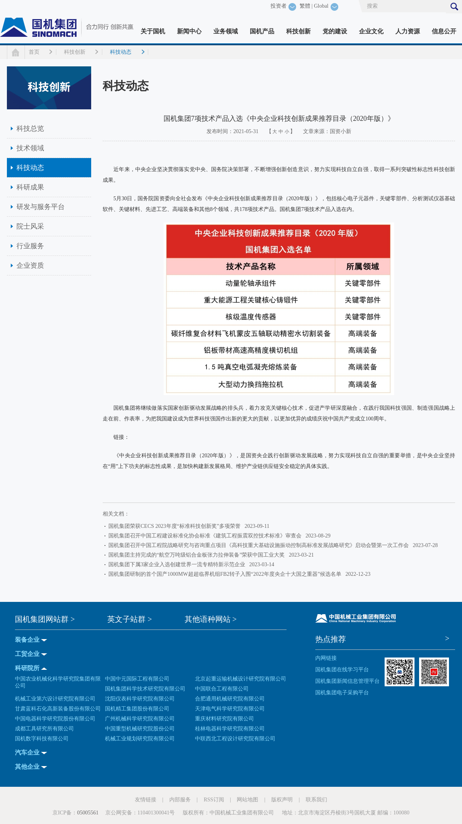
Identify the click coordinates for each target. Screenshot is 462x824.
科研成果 (30, 187)
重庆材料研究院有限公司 (224, 719)
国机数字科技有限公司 (42, 739)
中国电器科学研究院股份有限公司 (55, 719)
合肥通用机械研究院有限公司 (230, 699)
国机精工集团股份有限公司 (137, 709)
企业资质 (30, 265)
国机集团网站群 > (45, 619)
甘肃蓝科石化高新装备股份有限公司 (58, 709)
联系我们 (316, 800)
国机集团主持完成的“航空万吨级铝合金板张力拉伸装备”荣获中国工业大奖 (197, 555)
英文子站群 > (129, 619)
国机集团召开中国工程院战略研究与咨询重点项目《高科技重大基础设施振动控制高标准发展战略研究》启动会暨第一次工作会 (259, 545)
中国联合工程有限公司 (222, 689)
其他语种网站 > (211, 619)
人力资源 (407, 31)
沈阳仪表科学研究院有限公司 (140, 699)
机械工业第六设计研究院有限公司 (55, 699)
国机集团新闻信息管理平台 (347, 681)
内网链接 (326, 658)
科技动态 (120, 52)
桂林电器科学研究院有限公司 (230, 729)
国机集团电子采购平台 (342, 692)
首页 (34, 52)
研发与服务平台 (40, 207)
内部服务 (180, 800)
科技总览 (30, 128)
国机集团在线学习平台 (342, 669)
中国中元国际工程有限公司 (137, 679)
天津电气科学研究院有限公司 (230, 709)
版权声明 (282, 800)
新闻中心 (189, 31)
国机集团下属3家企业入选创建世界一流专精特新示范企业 (178, 564)
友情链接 (145, 800)
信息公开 (444, 31)
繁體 (305, 6)
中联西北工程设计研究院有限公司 (235, 739)
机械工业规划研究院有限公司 (140, 739)
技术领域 (30, 148)
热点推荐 (330, 639)
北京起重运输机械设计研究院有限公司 (240, 679)
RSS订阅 (214, 800)
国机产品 (262, 31)
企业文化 (371, 31)
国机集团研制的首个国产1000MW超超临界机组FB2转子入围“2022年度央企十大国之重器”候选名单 (226, 574)
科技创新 (298, 31)
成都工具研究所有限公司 (44, 729)
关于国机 (153, 31)
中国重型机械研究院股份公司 (140, 729)
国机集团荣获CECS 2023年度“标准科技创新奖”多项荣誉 (175, 526)
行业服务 (30, 246)
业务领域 (225, 31)
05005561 (87, 813)
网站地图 (247, 800)
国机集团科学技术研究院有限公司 (145, 689)
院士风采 (30, 226)
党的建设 (335, 31)
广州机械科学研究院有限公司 (140, 719)
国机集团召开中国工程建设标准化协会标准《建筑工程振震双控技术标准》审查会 (206, 536)
